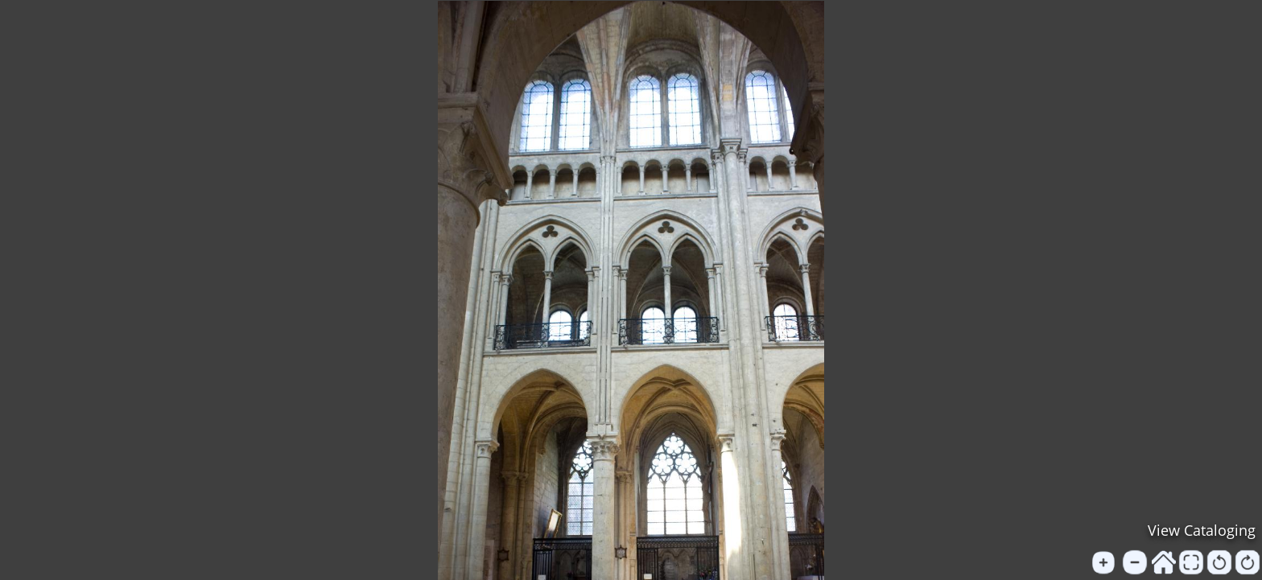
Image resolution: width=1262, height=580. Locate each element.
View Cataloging (1202, 530)
